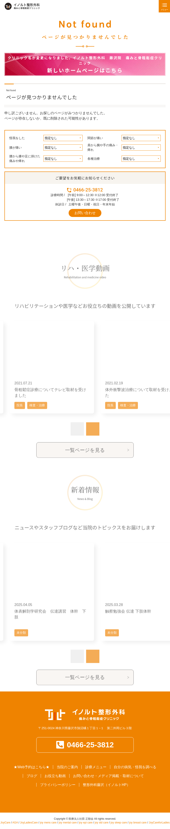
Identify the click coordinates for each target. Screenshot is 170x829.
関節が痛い (95, 138)
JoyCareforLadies (159, 822)
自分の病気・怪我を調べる (135, 767)
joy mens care (48, 822)
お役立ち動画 (55, 776)
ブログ (32, 776)
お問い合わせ (85, 213)
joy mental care (68, 822)
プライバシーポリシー (57, 785)
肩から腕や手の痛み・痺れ (102, 147)
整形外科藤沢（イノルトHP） (106, 785)
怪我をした (17, 138)
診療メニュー (95, 767)
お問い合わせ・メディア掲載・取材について (108, 776)
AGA (15, 822)
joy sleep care (118, 822)
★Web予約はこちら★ (31, 767)
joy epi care (86, 822)
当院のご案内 (67, 767)
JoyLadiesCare (29, 822)
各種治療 (93, 158)
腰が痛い (15, 147)
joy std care (101, 822)
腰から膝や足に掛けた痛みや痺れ (24, 158)
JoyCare (5, 822)
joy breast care (138, 822)
